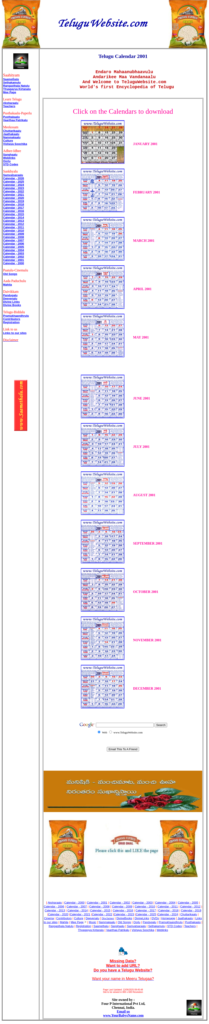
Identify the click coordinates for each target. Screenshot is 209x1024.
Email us (123, 1015)
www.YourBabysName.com (123, 1019)
